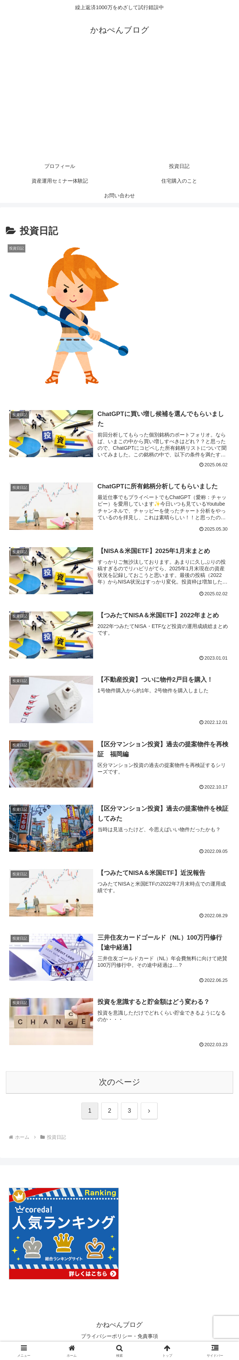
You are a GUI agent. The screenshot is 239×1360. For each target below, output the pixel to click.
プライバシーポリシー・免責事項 (119, 1336)
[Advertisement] (119, 103)
